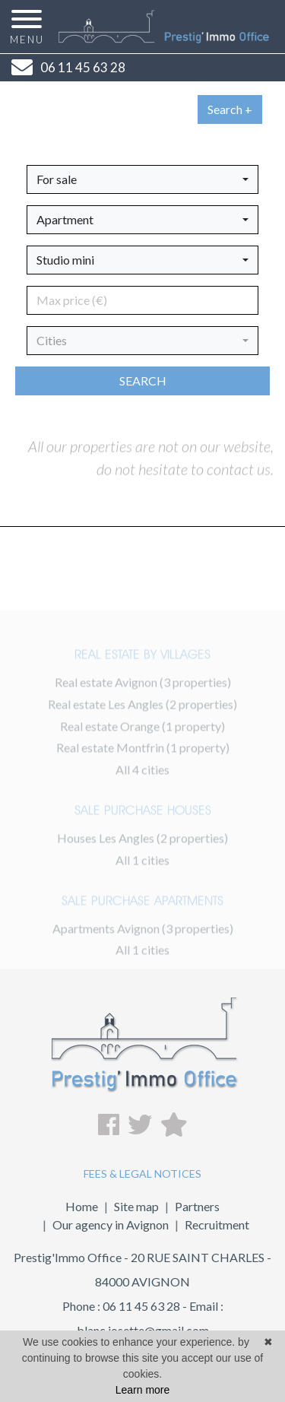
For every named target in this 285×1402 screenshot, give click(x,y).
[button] (142, 179)
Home (81, 1206)
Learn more (143, 1390)
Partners (197, 1206)
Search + (229, 109)
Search (142, 380)
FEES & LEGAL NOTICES (142, 1173)
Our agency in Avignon (110, 1224)
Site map (136, 1206)
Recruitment (217, 1224)
